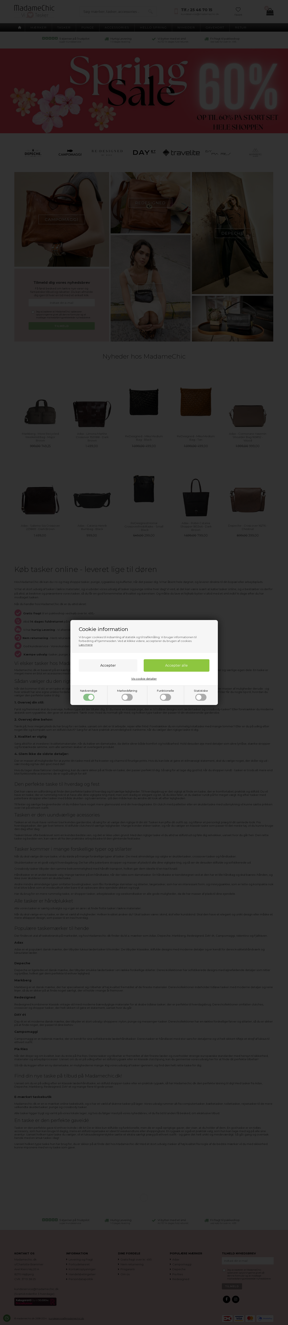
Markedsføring (127, 695)
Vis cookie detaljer (144, 678)
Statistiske (201, 695)
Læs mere (86, 644)
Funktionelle (165, 695)
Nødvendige (88, 695)
